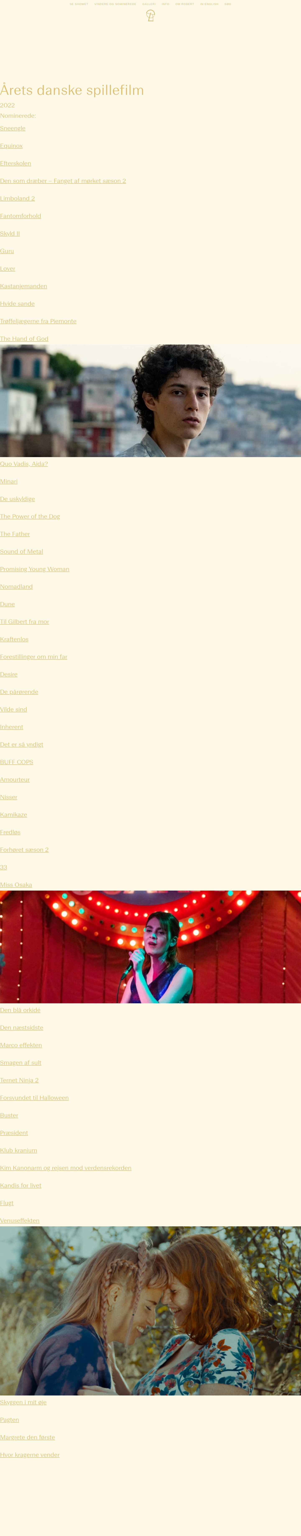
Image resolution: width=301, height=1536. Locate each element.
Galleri (149, 4)
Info (165, 4)
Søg (227, 4)
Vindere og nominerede (115, 4)
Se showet (79, 4)
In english (209, 4)
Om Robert (184, 4)
